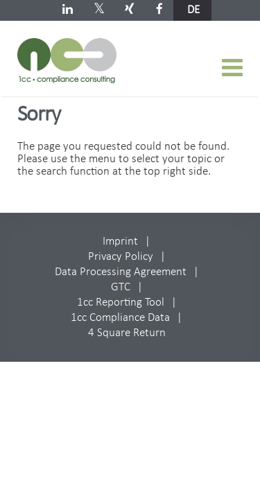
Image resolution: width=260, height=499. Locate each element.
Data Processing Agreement (121, 272)
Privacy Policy (120, 257)
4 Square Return (127, 333)
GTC (120, 287)
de (193, 10)
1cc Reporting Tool (120, 302)
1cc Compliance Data (120, 318)
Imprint (120, 241)
